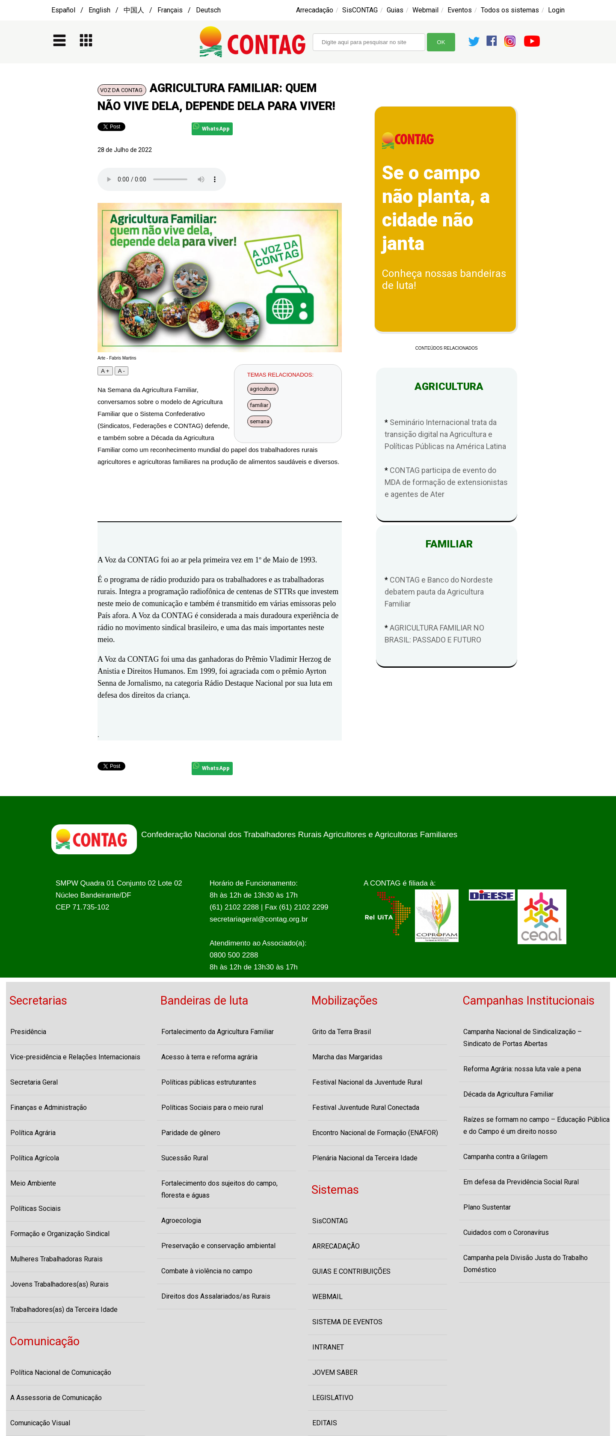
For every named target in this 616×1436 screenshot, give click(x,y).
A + (105, 371)
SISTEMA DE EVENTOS (347, 1322)
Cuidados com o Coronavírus (506, 1232)
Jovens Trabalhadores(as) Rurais (59, 1284)
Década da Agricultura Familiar (508, 1094)
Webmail (425, 10)
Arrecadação (314, 10)
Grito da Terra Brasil (341, 1032)
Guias (395, 10)
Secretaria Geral (34, 1082)
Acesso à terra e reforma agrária (209, 1057)
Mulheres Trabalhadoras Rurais (56, 1259)
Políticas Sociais (35, 1208)
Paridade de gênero (190, 1133)
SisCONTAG (360, 10)
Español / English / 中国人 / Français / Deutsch (136, 10)
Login (556, 10)
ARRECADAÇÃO (336, 1246)
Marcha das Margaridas (347, 1057)
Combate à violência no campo (206, 1271)
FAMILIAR (447, 544)
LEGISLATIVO (332, 1398)
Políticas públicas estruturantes (208, 1082)
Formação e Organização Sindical (60, 1234)
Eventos (459, 10)
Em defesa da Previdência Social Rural (521, 1182)
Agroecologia (181, 1220)
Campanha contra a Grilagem (505, 1157)
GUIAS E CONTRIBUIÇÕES (351, 1271)
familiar (259, 405)
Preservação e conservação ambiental (218, 1246)
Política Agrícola (34, 1158)
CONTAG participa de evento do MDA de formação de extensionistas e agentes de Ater (446, 482)
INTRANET (328, 1347)
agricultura (263, 389)
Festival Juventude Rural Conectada (365, 1107)
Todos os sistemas (510, 10)
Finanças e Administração (48, 1107)
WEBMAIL (327, 1297)
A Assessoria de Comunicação (56, 1398)
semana (260, 421)
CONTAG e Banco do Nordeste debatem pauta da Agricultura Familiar (439, 591)
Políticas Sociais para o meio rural (212, 1107)
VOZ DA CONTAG (122, 90)
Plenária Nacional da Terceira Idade (365, 1158)
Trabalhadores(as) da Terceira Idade (64, 1309)
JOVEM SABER (335, 1372)
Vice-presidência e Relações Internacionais (75, 1057)
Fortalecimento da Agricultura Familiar (217, 1032)
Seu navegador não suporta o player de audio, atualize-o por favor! (162, 179)
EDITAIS (324, 1423)
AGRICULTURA (446, 386)
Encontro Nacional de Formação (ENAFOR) (375, 1133)
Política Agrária (33, 1133)
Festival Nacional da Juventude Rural (367, 1082)
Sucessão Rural (184, 1158)
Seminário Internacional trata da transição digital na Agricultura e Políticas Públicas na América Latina (445, 434)
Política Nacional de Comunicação (60, 1372)
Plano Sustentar (487, 1207)
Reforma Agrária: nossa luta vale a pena (522, 1069)
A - (121, 371)
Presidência (28, 1032)
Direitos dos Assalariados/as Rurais (215, 1296)
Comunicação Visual (40, 1423)
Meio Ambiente (33, 1183)
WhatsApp (211, 127)
